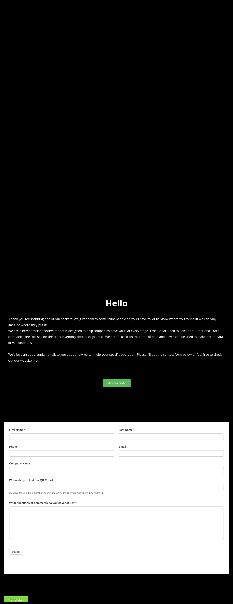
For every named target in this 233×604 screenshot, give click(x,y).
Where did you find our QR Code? (31, 480)
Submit (16, 551)
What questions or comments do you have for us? (43, 503)
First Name (17, 429)
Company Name (19, 463)
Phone (13, 446)
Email (122, 446)
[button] (117, 383)
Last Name (126, 429)
